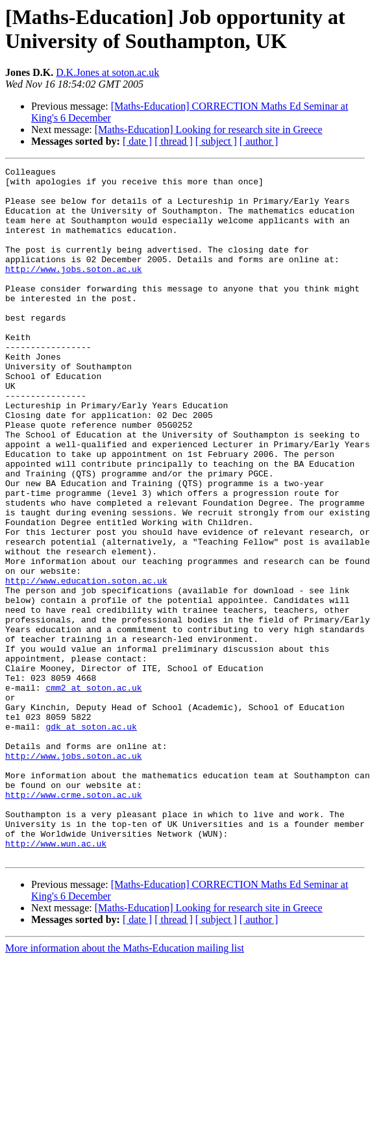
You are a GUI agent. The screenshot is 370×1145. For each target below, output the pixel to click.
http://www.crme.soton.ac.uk (73, 921)
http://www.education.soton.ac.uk (86, 664)
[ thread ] (173, 141)
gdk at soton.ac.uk (90, 839)
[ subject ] (216, 141)
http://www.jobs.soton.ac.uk (73, 290)
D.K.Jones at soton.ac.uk (107, 72)
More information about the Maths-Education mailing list (124, 1086)
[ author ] (259, 141)
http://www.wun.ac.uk (55, 979)
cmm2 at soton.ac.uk (93, 792)
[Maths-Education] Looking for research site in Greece (209, 129)
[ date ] (137, 141)
